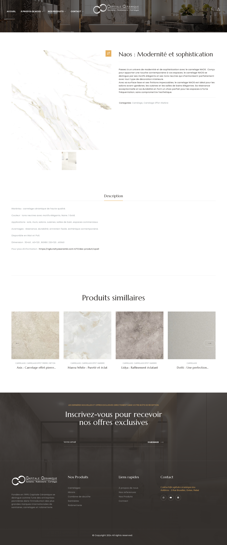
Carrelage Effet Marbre (156, 103)
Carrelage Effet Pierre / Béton (40, 363)
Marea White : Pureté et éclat (87, 367)
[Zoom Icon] (108, 53)
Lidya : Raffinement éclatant (139, 367)
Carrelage (137, 103)
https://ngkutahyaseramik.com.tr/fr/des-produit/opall (69, 249)
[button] (17, 343)
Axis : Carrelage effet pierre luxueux (35, 369)
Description (113, 196)
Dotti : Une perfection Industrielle (192, 369)
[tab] (113, 196)
